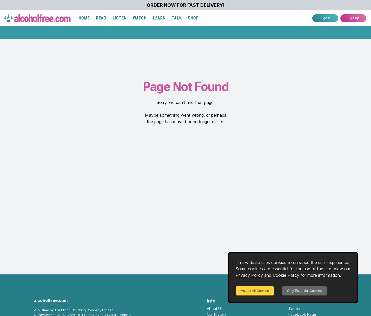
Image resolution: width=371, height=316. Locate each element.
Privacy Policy (249, 275)
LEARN (159, 18)
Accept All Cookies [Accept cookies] (255, 291)
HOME (84, 18)
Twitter (294, 308)
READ (101, 18)
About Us (215, 308)
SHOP (193, 18)
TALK (177, 18)
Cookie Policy (286, 275)
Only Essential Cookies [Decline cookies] (304, 291)
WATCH (140, 18)
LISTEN (119, 18)
